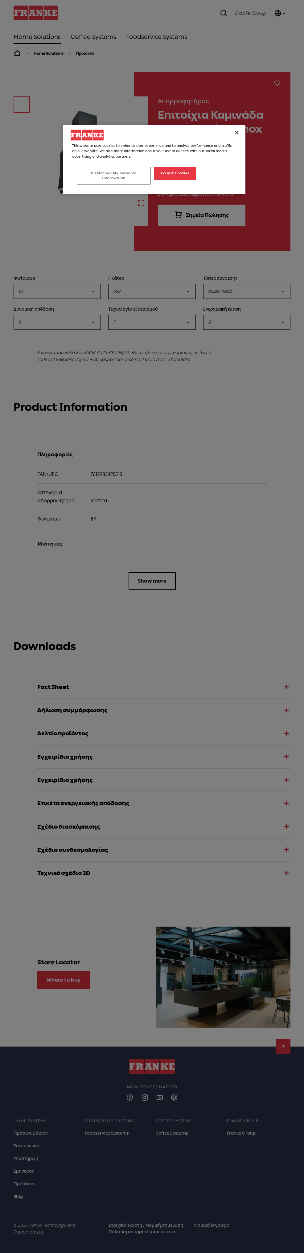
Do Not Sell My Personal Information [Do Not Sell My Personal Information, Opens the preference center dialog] (113, 175)
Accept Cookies (175, 173)
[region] (154, 159)
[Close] (237, 132)
